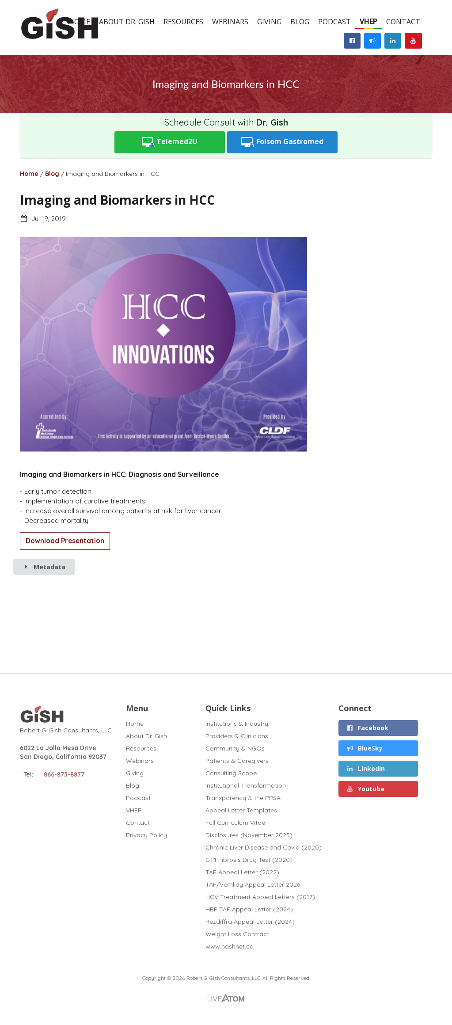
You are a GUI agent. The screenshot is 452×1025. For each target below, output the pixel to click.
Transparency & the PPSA (243, 798)
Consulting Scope (231, 773)
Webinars (230, 22)
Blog (299, 22)
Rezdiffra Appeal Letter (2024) (250, 922)
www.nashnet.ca (229, 946)
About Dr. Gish (127, 22)
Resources (183, 22)
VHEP (368, 21)
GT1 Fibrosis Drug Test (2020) (248, 860)
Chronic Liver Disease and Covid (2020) (263, 847)
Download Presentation (65, 541)
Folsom (282, 142)
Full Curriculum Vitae (235, 823)
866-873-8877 (64, 774)
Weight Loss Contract (237, 934)
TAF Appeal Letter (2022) (242, 872)
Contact (403, 22)
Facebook (367, 728)
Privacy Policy (146, 834)
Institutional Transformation (245, 785)
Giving (269, 22)
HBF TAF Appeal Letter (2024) (249, 909)
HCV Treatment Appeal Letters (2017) (260, 897)
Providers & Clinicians (236, 736)
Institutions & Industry (236, 724)
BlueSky (364, 748)
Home (29, 174)
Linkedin (365, 768)
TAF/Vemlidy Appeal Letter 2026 (252, 884)
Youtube (365, 789)
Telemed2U (170, 142)
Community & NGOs (235, 748)
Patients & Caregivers (237, 761)
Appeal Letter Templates (241, 810)
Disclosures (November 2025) (248, 835)
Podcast (334, 22)
